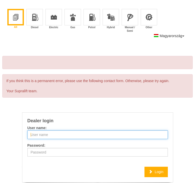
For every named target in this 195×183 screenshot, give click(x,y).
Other (149, 19)
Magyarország (169, 36)
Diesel (34, 19)
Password (35, 145)
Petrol (92, 19)
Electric (53, 19)
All (15, 19)
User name (36, 128)
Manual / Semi (130, 19)
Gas (73, 19)
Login (156, 172)
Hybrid (111, 19)
